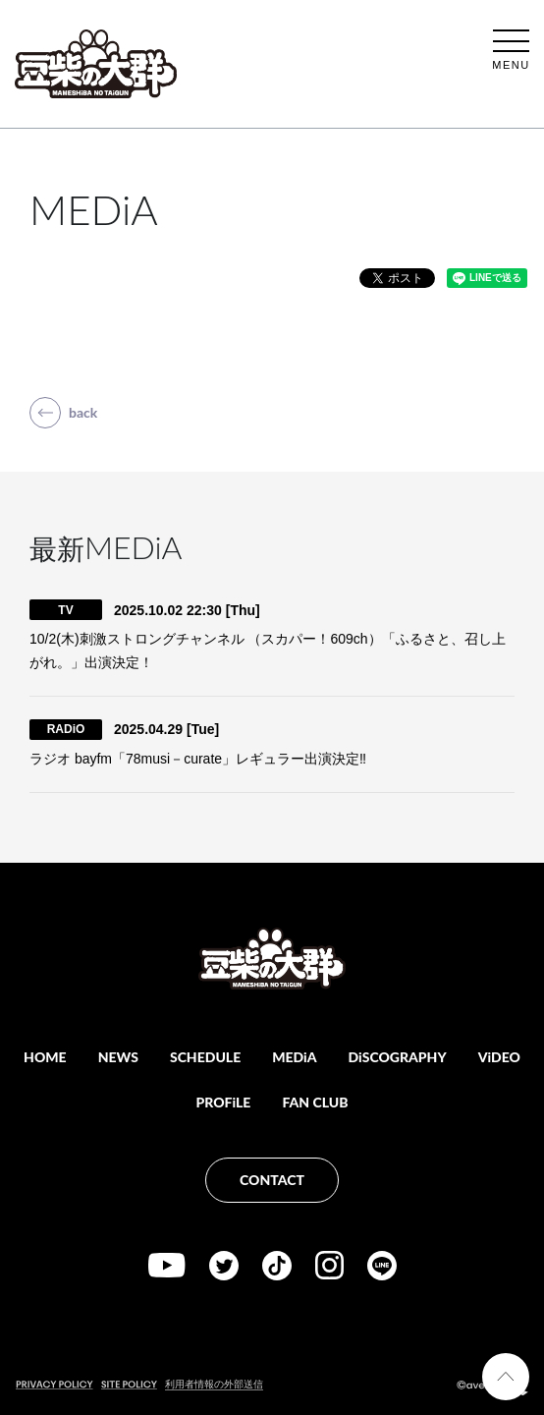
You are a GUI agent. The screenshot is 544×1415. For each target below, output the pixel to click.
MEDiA (294, 1056)
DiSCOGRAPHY (398, 1056)
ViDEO (499, 1056)
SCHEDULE (205, 1056)
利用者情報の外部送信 (214, 1384)
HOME (45, 1056)
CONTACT (272, 1179)
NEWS (118, 1056)
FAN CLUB (315, 1102)
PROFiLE (223, 1102)
